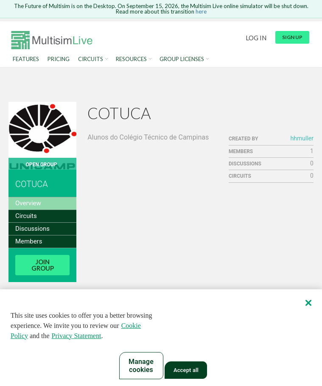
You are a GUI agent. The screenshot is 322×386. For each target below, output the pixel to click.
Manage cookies (141, 366)
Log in (256, 38)
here (201, 11)
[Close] (308, 303)
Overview (28, 203)
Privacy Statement (76, 336)
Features (26, 59)
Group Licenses (182, 59)
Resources (131, 59)
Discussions (32, 228)
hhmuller (302, 138)
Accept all (186, 371)
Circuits (90, 59)
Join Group (42, 265)
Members (28, 241)
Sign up (292, 37)
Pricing (59, 59)
